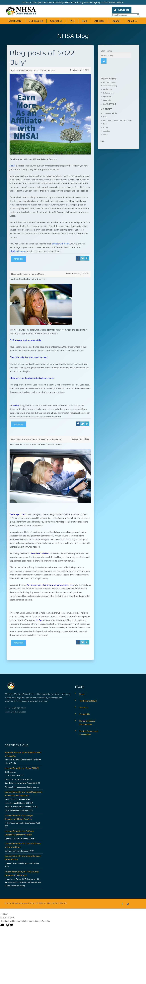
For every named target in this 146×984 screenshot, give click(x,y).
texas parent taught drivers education (117, 115)
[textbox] (115, 55)
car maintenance (109, 77)
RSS (102, 136)
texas (105, 111)
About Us (83, 700)
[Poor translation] (9, 918)
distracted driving (110, 80)
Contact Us (84, 707)
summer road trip (110, 108)
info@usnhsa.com (18, 704)
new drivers (107, 91)
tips (105, 118)
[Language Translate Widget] (125, 14)
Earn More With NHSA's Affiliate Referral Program (33, 70)
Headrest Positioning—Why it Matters (28, 271)
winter (105, 129)
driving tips (107, 84)
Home (82, 686)
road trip (107, 94)
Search (131, 55)
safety (107, 103)
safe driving (109, 98)
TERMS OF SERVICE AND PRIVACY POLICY (48, 896)
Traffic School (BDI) (88, 693)
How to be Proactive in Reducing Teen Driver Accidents (36, 434)
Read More (18, 258)
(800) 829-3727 (18, 701)
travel (105, 122)
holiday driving (108, 88)
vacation (106, 126)
